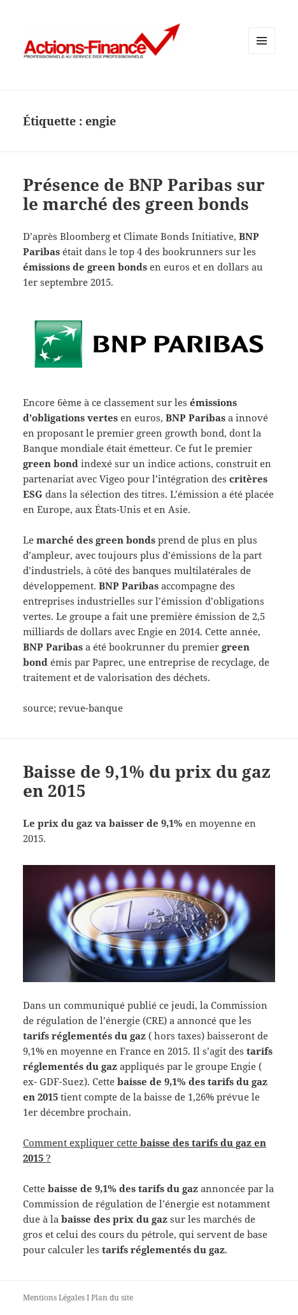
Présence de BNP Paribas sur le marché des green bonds (144, 194)
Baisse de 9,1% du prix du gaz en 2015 (147, 781)
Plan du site (112, 1297)
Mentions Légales (54, 1297)
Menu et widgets (262, 53)
